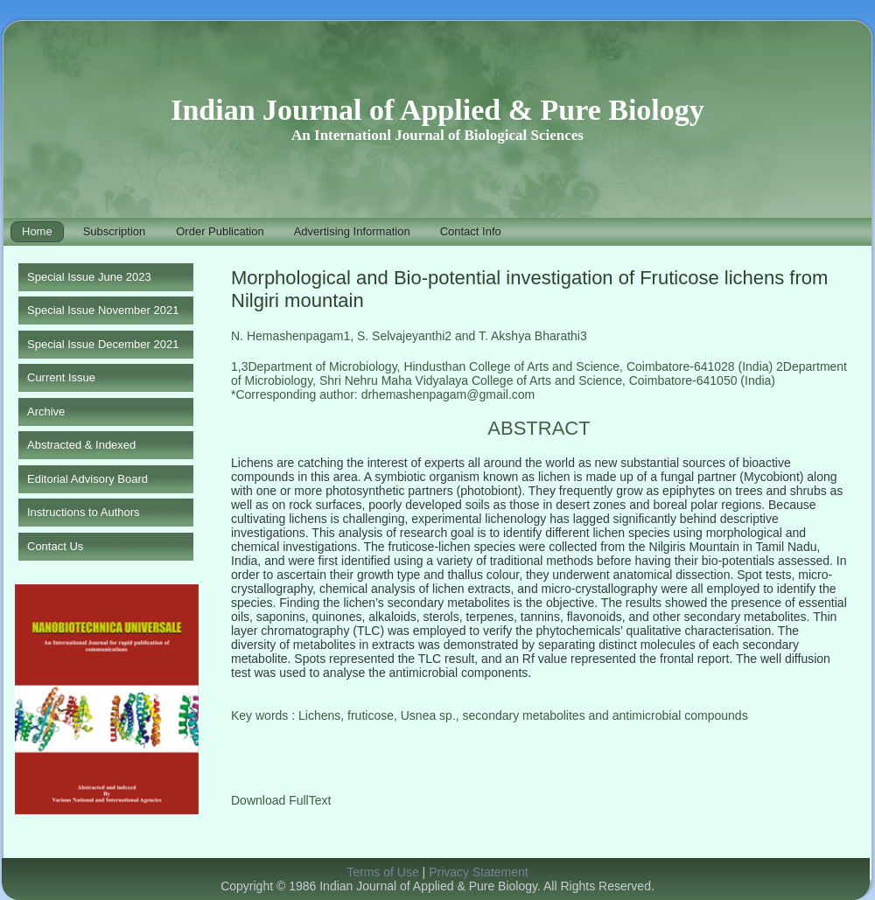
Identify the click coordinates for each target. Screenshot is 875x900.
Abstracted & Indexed (81, 444)
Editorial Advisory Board (87, 478)
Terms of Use (382, 872)
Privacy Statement (478, 872)
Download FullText (281, 800)
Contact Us (55, 546)
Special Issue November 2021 (102, 310)
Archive (46, 411)
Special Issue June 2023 (89, 276)
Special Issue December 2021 (102, 344)
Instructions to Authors (83, 512)
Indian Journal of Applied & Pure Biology (437, 110)
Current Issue (61, 377)
